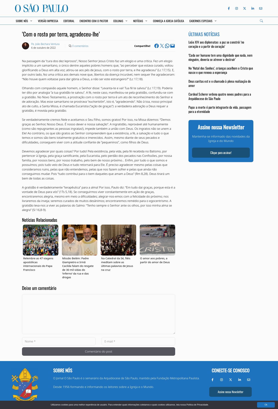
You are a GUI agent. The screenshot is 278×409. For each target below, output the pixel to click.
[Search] (261, 20)
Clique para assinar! (221, 152)
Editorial (68, 21)
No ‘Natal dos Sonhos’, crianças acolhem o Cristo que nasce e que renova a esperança (220, 70)
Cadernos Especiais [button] (203, 21)
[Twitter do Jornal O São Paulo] (244, 8)
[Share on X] (162, 45)
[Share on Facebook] (156, 45)
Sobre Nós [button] (24, 21)
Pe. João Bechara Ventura (45, 44)
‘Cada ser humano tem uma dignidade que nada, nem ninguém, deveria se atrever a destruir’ (220, 57)
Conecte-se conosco (230, 370)
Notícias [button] (140, 21)
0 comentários (80, 46)
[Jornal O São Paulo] (41, 11)
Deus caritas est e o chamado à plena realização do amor (219, 83)
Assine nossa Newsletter (230, 392)
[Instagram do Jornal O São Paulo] (236, 8)
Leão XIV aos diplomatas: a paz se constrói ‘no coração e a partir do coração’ (216, 44)
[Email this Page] (172, 45)
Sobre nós (62, 370)
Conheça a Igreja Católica (168, 21)
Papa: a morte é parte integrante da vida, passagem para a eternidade (219, 109)
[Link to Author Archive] (25, 45)
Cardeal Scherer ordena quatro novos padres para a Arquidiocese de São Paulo (219, 96)
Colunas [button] (120, 21)
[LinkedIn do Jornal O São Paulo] (252, 8)
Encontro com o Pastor (94, 21)
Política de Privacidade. (198, 405)
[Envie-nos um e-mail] (260, 8)
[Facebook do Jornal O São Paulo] (229, 8)
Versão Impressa (48, 21)
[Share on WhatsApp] (167, 45)
